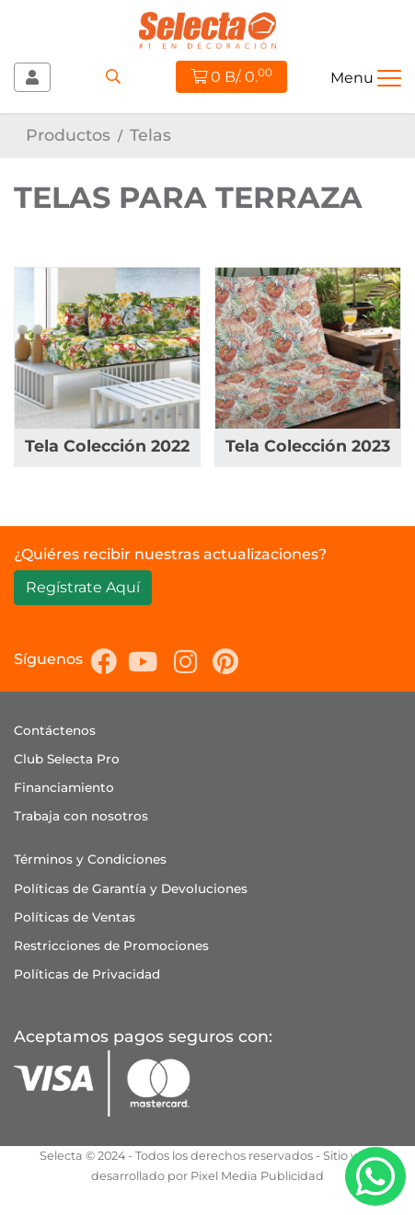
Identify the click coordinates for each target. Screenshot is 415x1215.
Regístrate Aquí (83, 587)
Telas (150, 134)
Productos (68, 134)
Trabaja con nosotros (81, 815)
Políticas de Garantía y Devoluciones (131, 888)
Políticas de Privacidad (87, 974)
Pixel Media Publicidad (257, 1176)
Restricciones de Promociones (111, 945)
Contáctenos (55, 730)
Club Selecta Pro (67, 758)
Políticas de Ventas (74, 917)
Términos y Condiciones (90, 859)
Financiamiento (64, 787)
